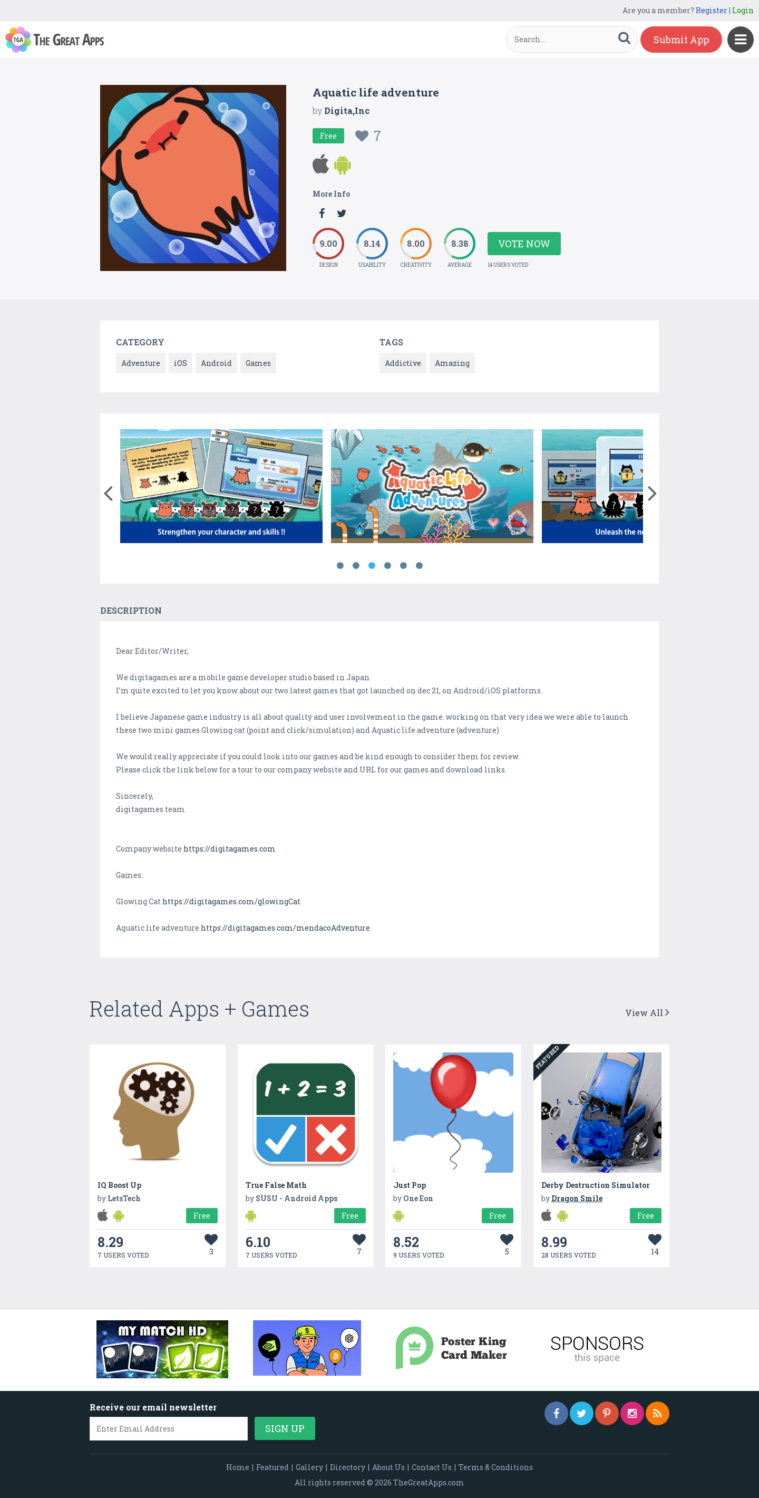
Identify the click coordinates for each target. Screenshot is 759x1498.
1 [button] (340, 565)
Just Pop (409, 1185)
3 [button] (371, 565)
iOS (180, 363)
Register (711, 10)
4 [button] (387, 565)
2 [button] (356, 565)
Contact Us (432, 1467)
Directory (347, 1467)
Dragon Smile (576, 1198)
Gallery (309, 1467)
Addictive (403, 363)
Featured (272, 1467)
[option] (221, 488)
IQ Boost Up (119, 1185)
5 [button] (403, 565)
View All (647, 1012)
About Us (388, 1467)
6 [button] (419, 565)
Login (743, 10)
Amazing (452, 363)
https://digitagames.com (229, 849)
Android (216, 363)
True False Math (276, 1185)
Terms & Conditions (496, 1467)
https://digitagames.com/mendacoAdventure (285, 928)
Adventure (140, 363)
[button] (107, 491)
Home (237, 1467)
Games (258, 363)
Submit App (681, 39)
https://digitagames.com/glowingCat (231, 901)
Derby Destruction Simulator (595, 1185)
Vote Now (524, 243)
